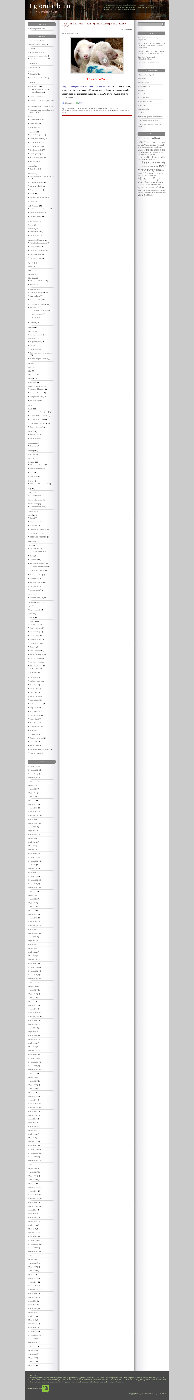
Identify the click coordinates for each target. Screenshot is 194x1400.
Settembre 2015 (33, 1206)
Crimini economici (36, 150)
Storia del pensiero (36, 575)
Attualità (31, 82)
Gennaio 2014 (32, 1282)
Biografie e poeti (35, 342)
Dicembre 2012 (33, 1331)
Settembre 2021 (33, 933)
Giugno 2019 (32, 1035)
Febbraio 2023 (33, 869)
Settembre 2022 (33, 888)
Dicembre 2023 (33, 857)
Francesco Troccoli (36, 662)
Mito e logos (32, 375)
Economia (31, 229)
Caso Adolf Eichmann (39, 551)
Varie (30, 606)
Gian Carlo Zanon (35, 666)
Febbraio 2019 (33, 1051)
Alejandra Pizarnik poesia (146, 75)
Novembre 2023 (33, 861)
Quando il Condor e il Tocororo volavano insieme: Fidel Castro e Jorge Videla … (151, 52)
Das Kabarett (142, 79)
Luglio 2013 (32, 1305)
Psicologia (31, 451)
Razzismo (31, 454)
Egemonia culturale (36, 186)
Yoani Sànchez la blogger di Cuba (148, 120)
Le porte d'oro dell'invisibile (39, 78)
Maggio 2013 (32, 1312)
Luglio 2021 (32, 941)
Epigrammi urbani (36, 190)
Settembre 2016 (33, 1161)
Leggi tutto (69, 97)
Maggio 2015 (32, 1221)
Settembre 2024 (33, 823)
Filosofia (31, 278)
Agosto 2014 (32, 1255)
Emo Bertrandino (35, 651)
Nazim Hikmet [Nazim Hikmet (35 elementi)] (157, 182)
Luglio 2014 (32, 1259)
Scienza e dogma (35, 495)
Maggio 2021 (32, 948)
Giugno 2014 (32, 1263)
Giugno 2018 (32, 1081)
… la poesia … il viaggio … (39, 412)
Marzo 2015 (32, 1229)
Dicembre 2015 (33, 1195)
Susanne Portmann (36, 753)
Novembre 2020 (33, 971)
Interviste (31, 331)
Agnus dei (68, 110)
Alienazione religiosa (36, 465)
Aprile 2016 (32, 1180)
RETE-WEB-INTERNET (38, 537)
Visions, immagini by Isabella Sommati (150, 117)
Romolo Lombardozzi (37, 738)
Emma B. (33, 647)
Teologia (33, 285)
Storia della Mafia (35, 258)
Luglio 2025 (32, 785)
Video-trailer (34, 127)
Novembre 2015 (33, 1199)
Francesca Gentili (35, 658)
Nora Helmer (34, 723)
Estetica (30, 270)
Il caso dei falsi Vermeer (37, 250)
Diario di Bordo (33, 221)
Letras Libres (142, 105)
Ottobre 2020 (32, 975)
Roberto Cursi (34, 734)
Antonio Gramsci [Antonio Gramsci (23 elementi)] (144, 145)
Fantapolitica (34, 434)
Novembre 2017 (33, 1107)
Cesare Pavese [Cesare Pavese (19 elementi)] (151, 147)
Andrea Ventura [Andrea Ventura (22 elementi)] (152, 142)
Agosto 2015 (32, 1210)
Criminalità (32, 132)
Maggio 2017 (32, 1130)
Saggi (30, 489)
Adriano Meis (34, 624)
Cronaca (31, 166)
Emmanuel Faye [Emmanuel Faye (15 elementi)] (158, 152)
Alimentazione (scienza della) (37, 56)
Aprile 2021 (32, 952)
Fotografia (33, 74)
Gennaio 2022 (32, 918)
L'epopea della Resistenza (40, 566)
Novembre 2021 (33, 925)
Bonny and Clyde (35, 247)
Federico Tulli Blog (144, 86)
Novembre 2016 (33, 1153)
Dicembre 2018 (33, 1058)
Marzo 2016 (32, 1183)
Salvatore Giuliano (36, 254)
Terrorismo (33, 161)
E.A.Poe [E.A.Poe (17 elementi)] (140, 152)
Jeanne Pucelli (34, 696)
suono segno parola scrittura (39, 359)
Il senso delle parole (36, 393)
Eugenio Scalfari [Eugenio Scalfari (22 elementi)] (144, 154)
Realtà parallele (35, 400)
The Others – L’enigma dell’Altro (148, 63)
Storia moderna (35, 590)
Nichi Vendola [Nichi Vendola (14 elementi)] (142, 184)
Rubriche (31, 481)
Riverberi (35, 318)
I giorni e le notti (53, 5)
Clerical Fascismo (37, 92)
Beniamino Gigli (35, 632)
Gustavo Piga (142, 94)
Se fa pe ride (32, 511)
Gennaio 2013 (32, 1327)
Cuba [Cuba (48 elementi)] (146, 149)
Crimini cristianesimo (37, 139)
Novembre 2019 (33, 1016)
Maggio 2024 (32, 838)
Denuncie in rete (143, 82)
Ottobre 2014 (32, 1248)
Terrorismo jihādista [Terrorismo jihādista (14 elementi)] (151, 190)
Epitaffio (31, 263)
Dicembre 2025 (33, 766)
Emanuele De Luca (36, 643)
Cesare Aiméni (34, 636)
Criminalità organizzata (37, 135)
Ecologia (31, 225)
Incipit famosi (34, 349)
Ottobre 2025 (32, 774)
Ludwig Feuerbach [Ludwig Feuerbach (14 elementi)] (150, 175)
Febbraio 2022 (33, 914)
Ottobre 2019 (32, 1020)
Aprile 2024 (32, 842)
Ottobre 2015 (32, 1202)
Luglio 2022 (32, 895)
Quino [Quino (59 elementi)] (160, 187)
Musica (30, 379)
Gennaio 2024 (32, 853)
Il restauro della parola (37, 389)
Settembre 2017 (33, 1115)
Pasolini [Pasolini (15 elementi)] (146, 188)
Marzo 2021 (32, 956)
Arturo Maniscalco (36, 628)
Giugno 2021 (32, 944)
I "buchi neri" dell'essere (37, 281)
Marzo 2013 (32, 1320)
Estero (30, 267)
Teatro (30, 595)
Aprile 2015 (32, 1225)
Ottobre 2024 (32, 819)
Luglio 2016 (32, 1168)
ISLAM (32, 472)
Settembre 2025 (33, 778)
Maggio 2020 (32, 994)
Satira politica (34, 438)
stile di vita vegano (113, 110)
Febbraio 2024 (33, 850)
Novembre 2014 (33, 1244)
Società (30, 515)
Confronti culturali (36, 182)
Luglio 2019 (32, 1032)
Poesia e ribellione (36, 427)
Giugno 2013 (32, 1309)
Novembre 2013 (33, 1290)
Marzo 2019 (32, 1047)
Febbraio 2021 (33, 960)
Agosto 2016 (32, 1164)
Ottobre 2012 (32, 1339)
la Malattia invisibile (36, 507)
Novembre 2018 (33, 1062)
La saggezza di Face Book (38, 529)
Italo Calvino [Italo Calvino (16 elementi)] (142, 166)
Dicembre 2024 (33, 812)
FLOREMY (142, 90)
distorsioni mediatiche (37, 292)
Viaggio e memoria (34, 610)
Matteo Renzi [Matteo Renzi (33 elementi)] (144, 182)
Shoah (32, 556)
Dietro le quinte (35, 123)
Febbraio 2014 (33, 1278)
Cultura (30, 174)
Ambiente (31, 63)
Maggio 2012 (32, 1358)
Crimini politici (35, 154)
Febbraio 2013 (33, 1324)
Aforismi (31, 48)
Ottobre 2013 (32, 1293)
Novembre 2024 (33, 815)
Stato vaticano (32, 542)
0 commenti (128, 30)
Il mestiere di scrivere (145, 101)
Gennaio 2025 (32, 808)
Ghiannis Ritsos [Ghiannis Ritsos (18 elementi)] (147, 159)
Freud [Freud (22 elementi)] (140, 159)
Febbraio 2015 (33, 1233)
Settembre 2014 (33, 1252)
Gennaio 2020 (32, 1009)
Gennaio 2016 (32, 1191)
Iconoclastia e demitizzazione (39, 197)
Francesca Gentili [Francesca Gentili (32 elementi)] (145, 157)
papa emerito (88, 110)
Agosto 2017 (32, 1119)
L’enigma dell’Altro (36, 397)
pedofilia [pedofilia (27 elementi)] (152, 187)
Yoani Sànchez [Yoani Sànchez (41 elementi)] (145, 194)
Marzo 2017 (32, 1138)
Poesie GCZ (35, 669)
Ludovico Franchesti (36, 704)
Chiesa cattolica (33, 86)
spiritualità (102, 110)
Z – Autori (31, 621)
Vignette (31, 617)
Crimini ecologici (35, 146)
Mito (29, 371)
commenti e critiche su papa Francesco (42, 100)
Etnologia (31, 274)
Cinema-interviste (35, 120)
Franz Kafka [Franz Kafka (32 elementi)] (159, 157)
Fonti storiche (34, 548)
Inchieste (31, 327)
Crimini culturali (35, 142)
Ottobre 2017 (32, 1111)
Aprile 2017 (32, 1134)
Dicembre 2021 (33, 922)
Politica (30, 432)
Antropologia (32, 67)
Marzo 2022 (32, 910)
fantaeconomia (34, 235)
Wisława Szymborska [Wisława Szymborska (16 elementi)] (151, 192)
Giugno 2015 (32, 1217)
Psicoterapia (34, 446)
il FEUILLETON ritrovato (36, 305)
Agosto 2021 (32, 937)
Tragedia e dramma (34, 602)
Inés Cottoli (33, 692)
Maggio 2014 (32, 1267)
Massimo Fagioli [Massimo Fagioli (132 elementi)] (150, 178)
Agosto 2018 (32, 1073)
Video (30, 614)
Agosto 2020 (32, 982)
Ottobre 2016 (32, 1157)
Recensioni (31, 458)
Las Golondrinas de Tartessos (41, 310)
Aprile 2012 (32, 1362)
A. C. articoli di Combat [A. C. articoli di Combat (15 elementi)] (145, 139)
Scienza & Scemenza (35, 500)
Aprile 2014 (32, 1271)
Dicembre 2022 (33, 876)
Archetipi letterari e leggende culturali (42, 176)
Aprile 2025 (32, 796)
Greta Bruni (34, 685)
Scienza (30, 492)
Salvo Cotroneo (35, 745)
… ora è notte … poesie (37, 419)
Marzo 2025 (32, 800)
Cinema (30, 117)
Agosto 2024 (32, 827)
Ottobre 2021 (32, 929)
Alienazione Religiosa (35, 52)
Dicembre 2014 (33, 1240)
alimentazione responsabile (38, 59)
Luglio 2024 (32, 831)
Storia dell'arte (34, 579)
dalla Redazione (33, 206)
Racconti (33, 307)
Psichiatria (31, 443)
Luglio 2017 (32, 1123)
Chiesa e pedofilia (35, 97)
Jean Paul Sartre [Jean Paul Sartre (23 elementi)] (152, 166)
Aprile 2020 (32, 998)
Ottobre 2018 (32, 1066)
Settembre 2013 (33, 1297)
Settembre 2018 (33, 1070)
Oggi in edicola (35, 296)
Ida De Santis (34, 689)
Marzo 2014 (32, 1274)
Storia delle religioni (36, 582)
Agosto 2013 (32, 1301)
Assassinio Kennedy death (38, 243)
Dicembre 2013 (33, 1286)
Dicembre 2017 (33, 1104)
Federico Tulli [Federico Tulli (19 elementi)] (155, 154)
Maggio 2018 (32, 1085)
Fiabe (32, 345)
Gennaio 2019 (32, 1054)
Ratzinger (96, 110)
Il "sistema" (33, 526)
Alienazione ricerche (36, 469)
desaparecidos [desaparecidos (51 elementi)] (157, 149)
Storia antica (34, 560)
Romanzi (33, 323)
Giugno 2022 (32, 899)
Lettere (30, 363)
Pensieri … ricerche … (35, 386)
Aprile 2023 (32, 865)
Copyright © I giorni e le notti (140, 1394)
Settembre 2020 (33, 979)
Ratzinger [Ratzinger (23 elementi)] (141, 190)
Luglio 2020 (32, 986)
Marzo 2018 (32, 1092)
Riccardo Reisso (35, 727)
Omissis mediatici (35, 300)
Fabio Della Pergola (36, 654)
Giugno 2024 (32, 834)
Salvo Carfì (33, 742)
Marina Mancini (35, 711)
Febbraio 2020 (33, 1005)
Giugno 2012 (32, 1354)
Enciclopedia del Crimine (36, 240)
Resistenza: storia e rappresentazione (41, 353)
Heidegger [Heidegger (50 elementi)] (143, 162)
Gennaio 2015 (32, 1236)
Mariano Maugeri (77, 110)
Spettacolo (33, 201)
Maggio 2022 (32, 903)
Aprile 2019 (32, 1043)
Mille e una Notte (37, 314)
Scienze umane (33, 504)
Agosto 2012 (32, 1346)
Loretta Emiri (34, 700)
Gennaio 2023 (32, 872)
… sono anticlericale (34, 41)
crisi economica (35, 232)
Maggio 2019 (32, 1039)
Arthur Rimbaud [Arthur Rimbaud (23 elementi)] (157, 145)
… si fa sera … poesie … (38, 423)
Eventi (32, 194)
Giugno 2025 (32, 789)
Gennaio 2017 (32, 1145)
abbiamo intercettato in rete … (39, 209)
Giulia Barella (34, 677)
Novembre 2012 (33, 1335)
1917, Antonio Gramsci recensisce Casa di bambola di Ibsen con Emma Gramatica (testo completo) (151, 45)
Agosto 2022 (32, 891)
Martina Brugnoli (35, 715)
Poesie (30, 409)
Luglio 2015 (32, 1214)
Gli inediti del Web (36, 216)
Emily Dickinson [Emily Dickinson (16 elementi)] (148, 152)
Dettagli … (33, 169)
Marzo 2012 (32, 1365)
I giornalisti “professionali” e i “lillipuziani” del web (147, 58)
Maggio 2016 (32, 1176)
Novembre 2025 (33, 770)
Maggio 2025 (32, 793)
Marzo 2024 (32, 846)
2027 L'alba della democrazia (39, 484)
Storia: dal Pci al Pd (38, 570)
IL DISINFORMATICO (145, 98)
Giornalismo (32, 289)
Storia (30, 545)
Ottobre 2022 (32, 884)
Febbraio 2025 (33, 804)
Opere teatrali (32, 382)
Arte (29, 71)
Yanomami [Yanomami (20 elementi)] (162, 192)
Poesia (30, 405)
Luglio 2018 (32, 1077)
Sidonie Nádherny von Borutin (39, 749)
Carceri (32, 518)
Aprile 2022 (32, 906)
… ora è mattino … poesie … (39, 416)
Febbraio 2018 (33, 1096)
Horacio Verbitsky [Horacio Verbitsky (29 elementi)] (157, 162)
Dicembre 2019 (33, 1013)
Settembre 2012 (33, 1343)
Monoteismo (34, 476)
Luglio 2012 (32, 1350)
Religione (31, 462)
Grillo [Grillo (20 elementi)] (155, 159)
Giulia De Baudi (35, 681)
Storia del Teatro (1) (36, 598)
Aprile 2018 (32, 1089)
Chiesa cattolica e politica (38, 89)
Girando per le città (36, 522)
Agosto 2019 (32, 1028)
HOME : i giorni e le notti (36, 29)
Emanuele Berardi (35, 639)
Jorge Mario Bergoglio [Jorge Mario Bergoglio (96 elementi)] (152, 168)
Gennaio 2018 (32, 1100)
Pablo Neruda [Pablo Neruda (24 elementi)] (151, 184)
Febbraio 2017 (33, 1142)
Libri (30, 367)
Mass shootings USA (36, 158)
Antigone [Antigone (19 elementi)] (162, 142)
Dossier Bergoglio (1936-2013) (40, 106)
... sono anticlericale (71, 108)
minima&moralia (143, 109)
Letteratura (31, 339)
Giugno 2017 (32, 1126)
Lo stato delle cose (36, 533)
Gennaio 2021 (32, 963)
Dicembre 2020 (33, 967)
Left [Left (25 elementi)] (144, 173)
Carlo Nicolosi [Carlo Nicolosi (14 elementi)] (142, 147)
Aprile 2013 (32, 1316)
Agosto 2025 (32, 781)
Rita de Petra (34, 730)
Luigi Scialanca (35, 708)
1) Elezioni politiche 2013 (36, 45)
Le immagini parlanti (35, 335)
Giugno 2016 (32, 1172)
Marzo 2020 (32, 1001)
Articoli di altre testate (37, 213)
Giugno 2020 (32, 990)
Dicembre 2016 (33, 1149)
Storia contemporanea (37, 563)
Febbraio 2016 (33, 1187)
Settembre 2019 (33, 1024)
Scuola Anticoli (143, 113)
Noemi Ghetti (34, 719)
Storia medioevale (35, 586)
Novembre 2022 (33, 880)
